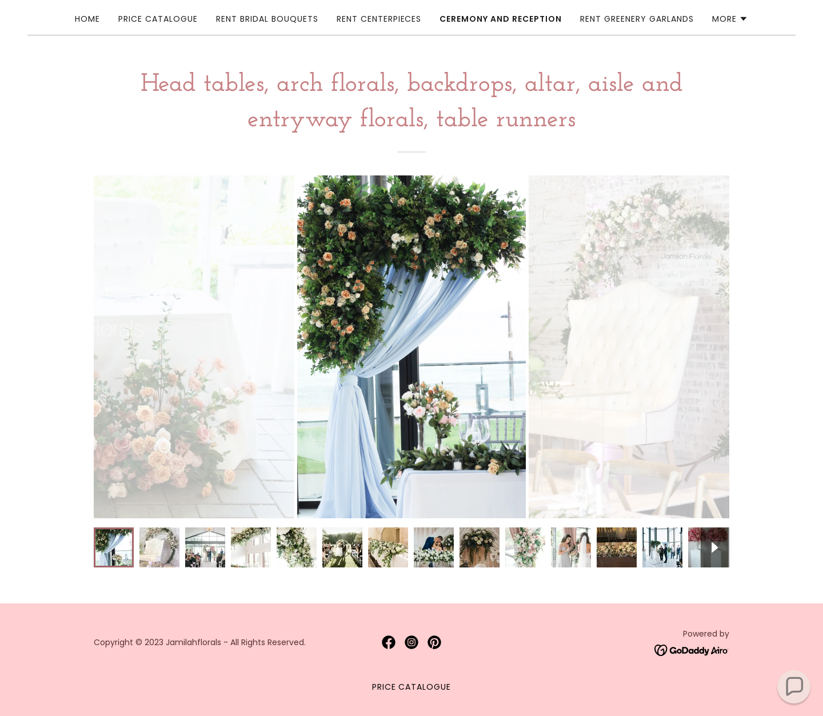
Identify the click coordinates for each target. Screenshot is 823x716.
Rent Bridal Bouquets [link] (267, 19)
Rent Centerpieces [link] (379, 19)
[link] (388, 642)
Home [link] (87, 19)
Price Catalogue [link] (158, 19)
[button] (730, 19)
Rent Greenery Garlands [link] (637, 19)
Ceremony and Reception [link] (501, 19)
